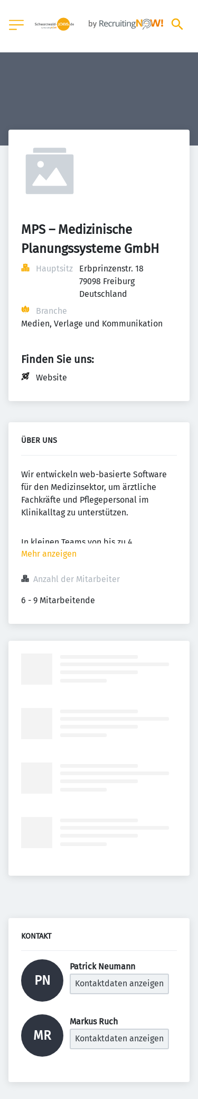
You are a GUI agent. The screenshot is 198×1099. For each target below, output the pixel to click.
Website (51, 378)
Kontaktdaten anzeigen (119, 983)
